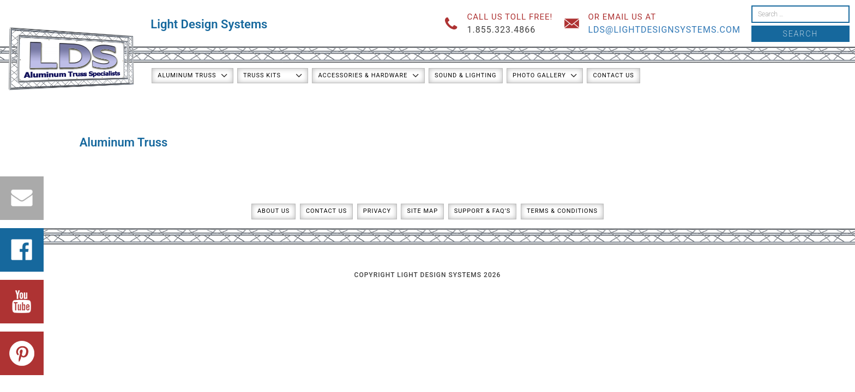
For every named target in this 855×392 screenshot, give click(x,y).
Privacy (377, 211)
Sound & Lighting (466, 75)
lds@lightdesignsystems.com (664, 29)
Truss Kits (262, 75)
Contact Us (613, 75)
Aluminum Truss (187, 75)
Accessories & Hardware (362, 75)
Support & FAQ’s (482, 211)
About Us (273, 211)
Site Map (422, 211)
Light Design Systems (208, 24)
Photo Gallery (539, 75)
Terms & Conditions (562, 211)
